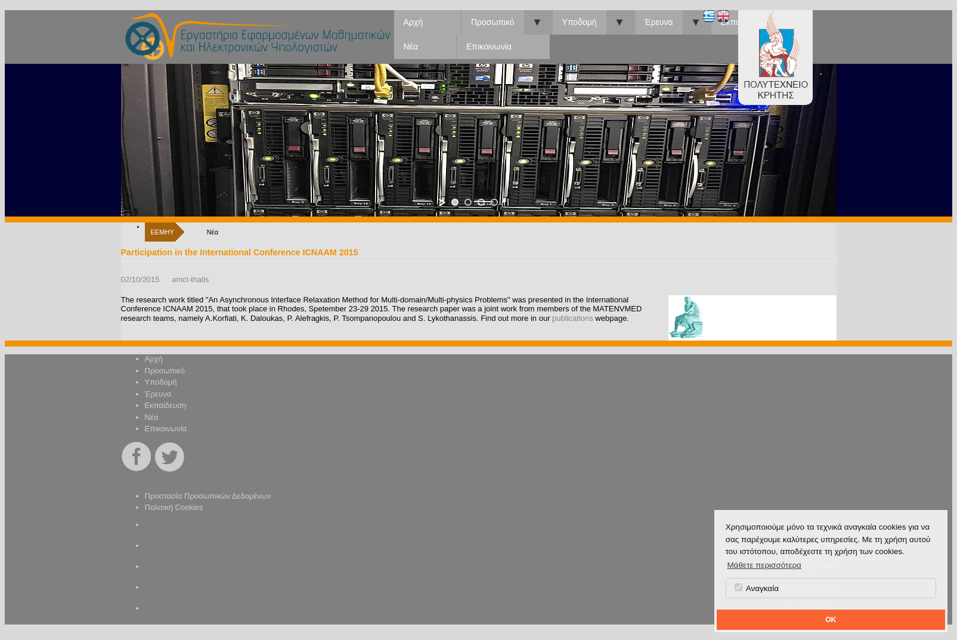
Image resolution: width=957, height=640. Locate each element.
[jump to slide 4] (494, 202)
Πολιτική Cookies (174, 507)
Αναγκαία (757, 588)
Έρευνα (659, 22)
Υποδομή (579, 22)
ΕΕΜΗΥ (162, 232)
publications (572, 318)
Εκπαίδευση (166, 405)
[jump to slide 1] (455, 202)
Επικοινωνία (489, 46)
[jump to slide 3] (481, 202)
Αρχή (413, 22)
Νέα (411, 46)
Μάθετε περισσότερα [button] (764, 565)
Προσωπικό (493, 22)
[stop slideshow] (506, 202)
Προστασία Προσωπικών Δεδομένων (208, 495)
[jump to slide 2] (468, 202)
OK (830, 620)
